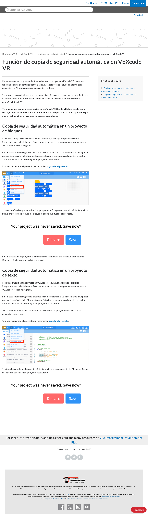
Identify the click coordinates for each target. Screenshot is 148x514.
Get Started (92, 3)
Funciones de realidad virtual (51, 53)
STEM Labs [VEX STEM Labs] (107, 3)
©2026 (67, 494)
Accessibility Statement (100, 499)
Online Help (138, 3)
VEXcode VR (27, 53)
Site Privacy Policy (46, 499)
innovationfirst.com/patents (111, 496)
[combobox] (49, 9)
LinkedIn (80, 457)
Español (138, 15)
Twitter (74, 457)
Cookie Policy (70, 499)
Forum (125, 3)
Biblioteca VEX (9, 53)
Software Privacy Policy (83, 499)
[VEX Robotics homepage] (7, 3)
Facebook (68, 457)
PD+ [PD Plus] (117, 3)
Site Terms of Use (59, 499)
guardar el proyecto (58, 166)
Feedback (139, 509)
